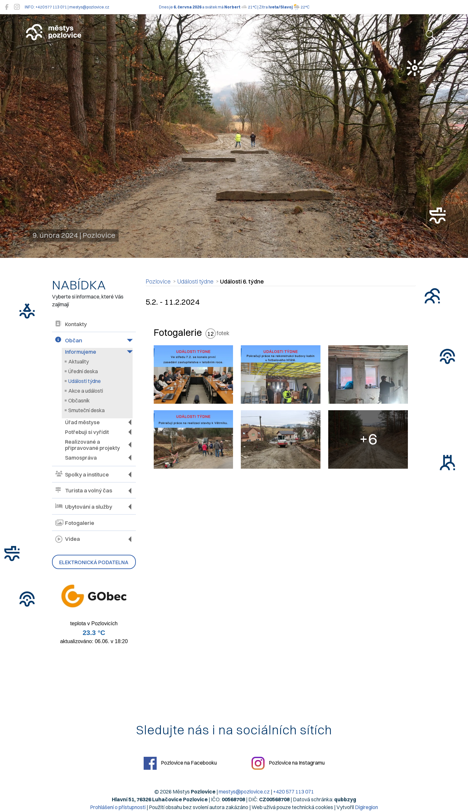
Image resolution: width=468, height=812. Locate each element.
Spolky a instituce (82, 474)
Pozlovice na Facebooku (180, 763)
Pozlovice (158, 281)
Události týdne (84, 381)
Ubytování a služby (83, 506)
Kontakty (71, 324)
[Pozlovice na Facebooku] (6, 7)
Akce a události (85, 390)
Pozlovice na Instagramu (288, 763)
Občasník (79, 400)
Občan (68, 340)
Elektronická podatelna (93, 562)
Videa (67, 539)
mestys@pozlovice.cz (244, 791)
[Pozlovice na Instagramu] (17, 7)
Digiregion (366, 807)
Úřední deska (83, 371)
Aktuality (78, 361)
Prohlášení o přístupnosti (118, 807)
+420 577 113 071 (293, 791)
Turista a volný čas (83, 490)
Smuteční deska (86, 410)
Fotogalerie (74, 523)
